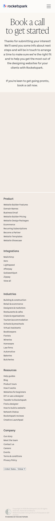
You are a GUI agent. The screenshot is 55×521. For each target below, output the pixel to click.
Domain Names (11, 208)
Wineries (8, 340)
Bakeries (8, 355)
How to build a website (15, 408)
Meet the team (11, 440)
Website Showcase (13, 240)
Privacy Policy (10, 460)
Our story (8, 436)
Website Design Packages (16, 220)
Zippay (7, 277)
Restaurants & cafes (13, 312)
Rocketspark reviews (14, 416)
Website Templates (13, 236)
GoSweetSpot (10, 273)
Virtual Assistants (12, 328)
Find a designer (11, 404)
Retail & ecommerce (13, 304)
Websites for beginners (15, 392)
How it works (10, 388)
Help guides (9, 376)
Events (7, 452)
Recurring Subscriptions (15, 228)
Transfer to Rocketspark (15, 400)
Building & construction (15, 300)
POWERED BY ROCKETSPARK (16, 517)
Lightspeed (9, 265)
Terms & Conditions (27, 511)
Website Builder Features (16, 205)
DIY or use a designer (14, 396)
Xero (6, 261)
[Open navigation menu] (48, 6)
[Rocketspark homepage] (24, 6)
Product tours (10, 384)
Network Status (11, 412)
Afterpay (8, 269)
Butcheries (9, 359)
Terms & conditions (13, 456)
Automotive (9, 351)
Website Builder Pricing (15, 216)
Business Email (11, 212)
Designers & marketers (14, 308)
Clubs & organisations (14, 316)
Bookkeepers (10, 332)
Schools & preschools (14, 324)
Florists (7, 336)
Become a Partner (12, 232)
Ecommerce (9, 224)
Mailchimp (9, 257)
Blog (6, 380)
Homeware (9, 344)
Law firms (8, 347)
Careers (7, 448)
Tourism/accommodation (16, 320)
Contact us (9, 444)
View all (7, 281)
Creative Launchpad (13, 420)
